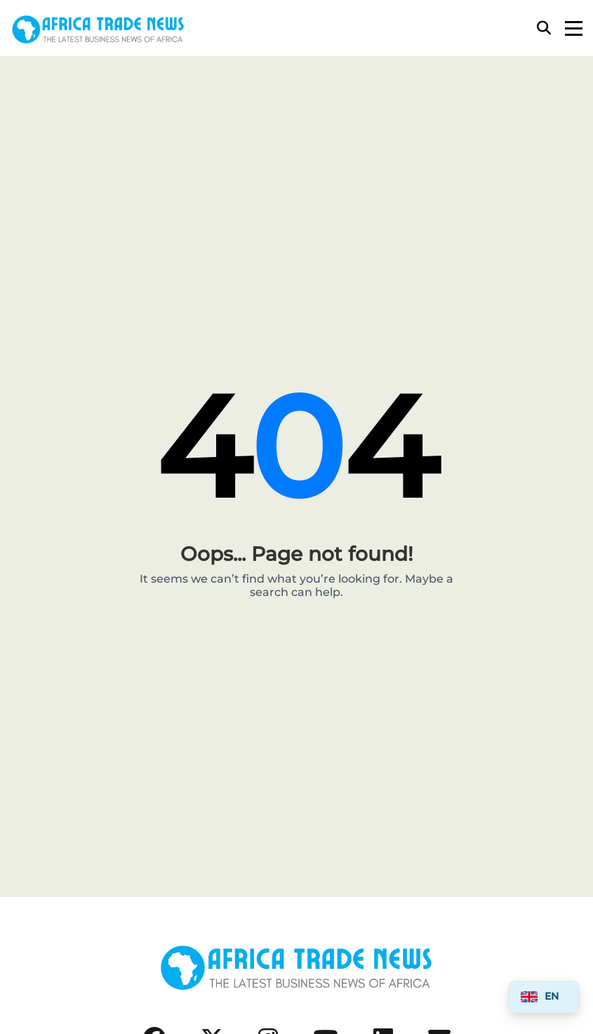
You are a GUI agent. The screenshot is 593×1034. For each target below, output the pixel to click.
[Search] (544, 28)
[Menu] (573, 28)
